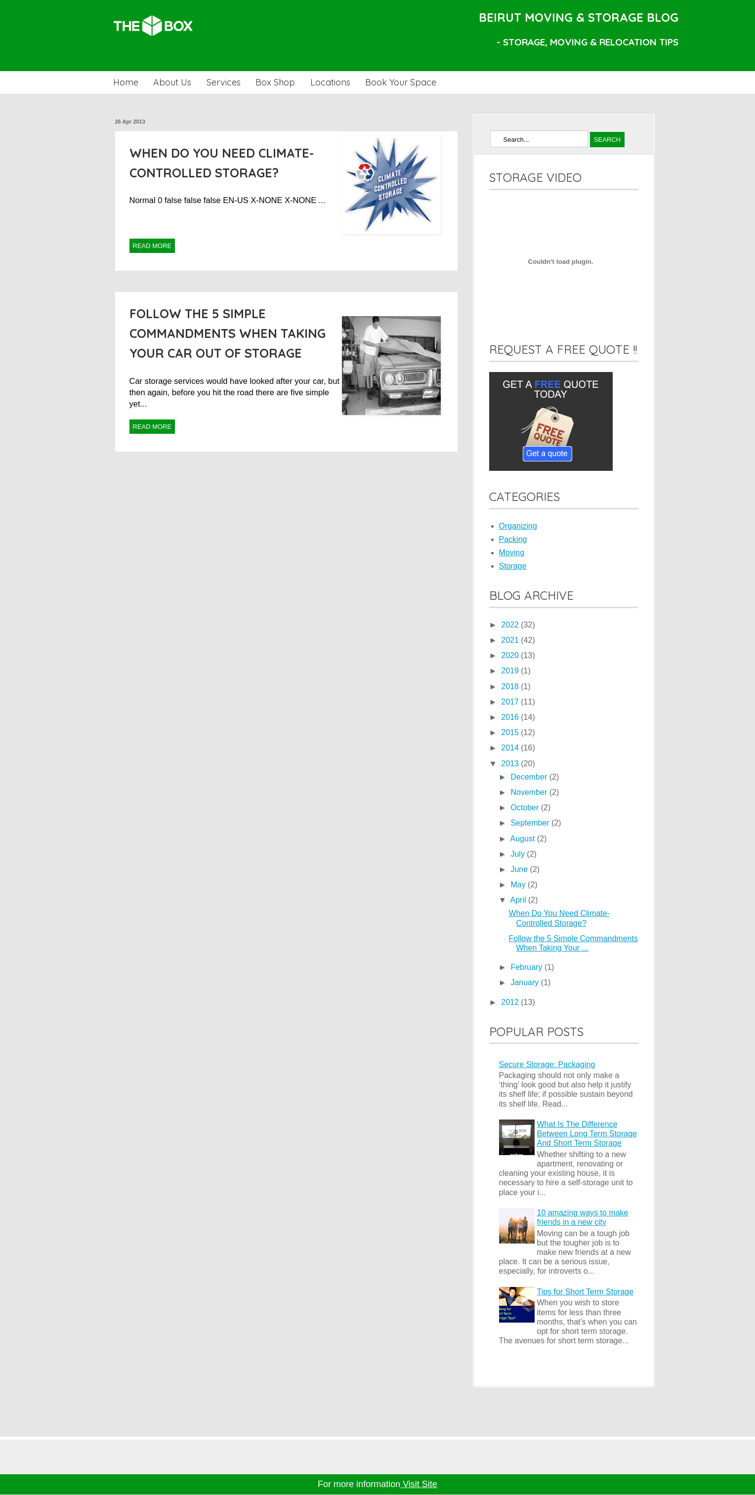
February (527, 967)
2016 (511, 717)
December (529, 777)
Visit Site (418, 1484)
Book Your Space (400, 82)
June (520, 869)
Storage (513, 566)
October (525, 807)
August (523, 838)
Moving (512, 552)
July (518, 854)
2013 (511, 763)
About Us (172, 82)
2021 (511, 640)
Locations (330, 82)
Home (125, 82)
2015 (511, 732)
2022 (511, 625)
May (519, 884)
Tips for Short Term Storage (585, 1291)
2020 (511, 655)
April (519, 900)
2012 (511, 1002)
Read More (152, 245)
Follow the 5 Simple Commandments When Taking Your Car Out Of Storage (227, 333)
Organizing (518, 526)
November (529, 792)
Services (224, 82)
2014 (511, 748)
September (530, 823)
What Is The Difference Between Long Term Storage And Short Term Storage (587, 1133)
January (525, 982)
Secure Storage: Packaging (547, 1064)
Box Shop (275, 82)
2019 (511, 670)
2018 (511, 686)
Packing (513, 539)
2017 (511, 702)
